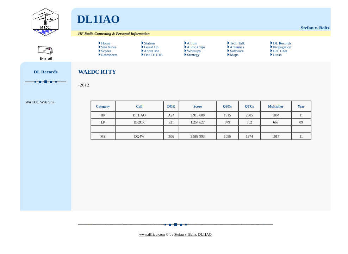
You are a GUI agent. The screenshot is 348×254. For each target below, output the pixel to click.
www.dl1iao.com (152, 234)
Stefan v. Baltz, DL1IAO (193, 234)
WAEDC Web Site (39, 102)
